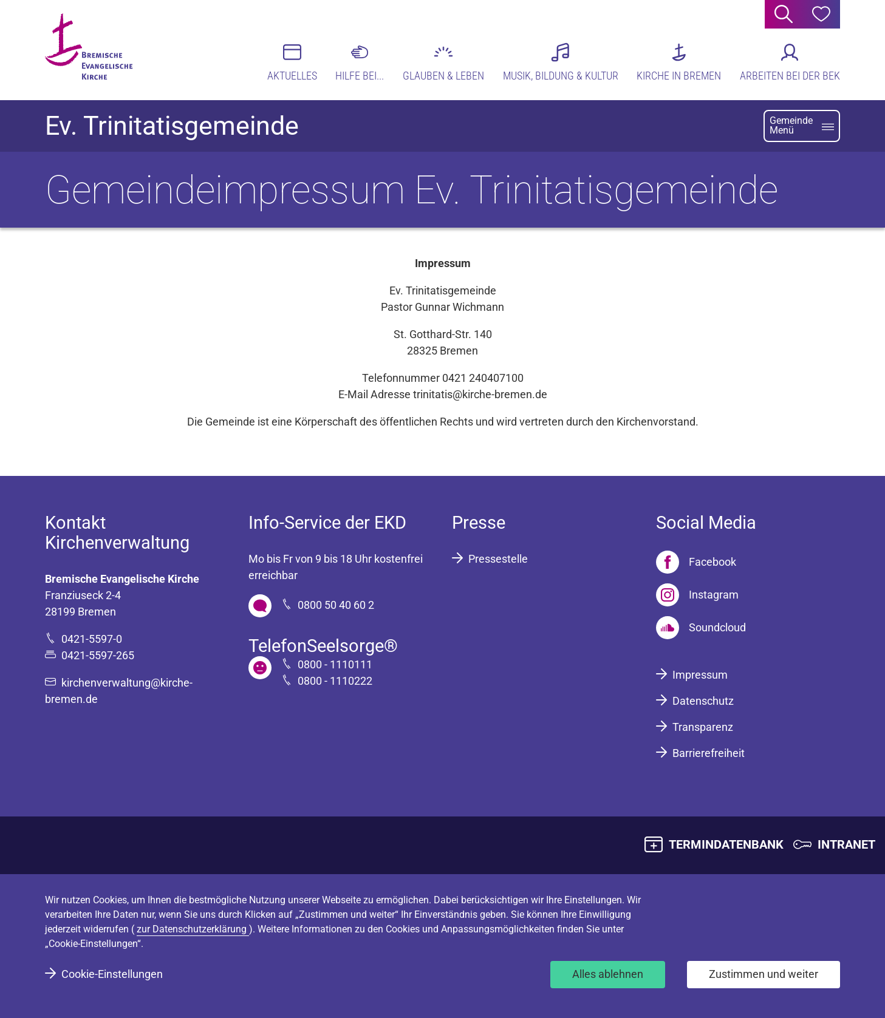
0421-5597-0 (91, 639)
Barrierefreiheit (708, 753)
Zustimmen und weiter (763, 974)
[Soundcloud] (701, 627)
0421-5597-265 (97, 655)
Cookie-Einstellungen (112, 974)
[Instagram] (697, 594)
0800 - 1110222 (335, 680)
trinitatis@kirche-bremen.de (480, 394)
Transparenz (702, 727)
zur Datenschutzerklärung (193, 929)
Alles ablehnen (607, 974)
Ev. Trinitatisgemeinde (172, 125)
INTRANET (846, 844)
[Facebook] (696, 562)
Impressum (700, 674)
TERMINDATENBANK (726, 844)
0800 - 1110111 (335, 664)
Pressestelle (498, 558)
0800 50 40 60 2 (336, 605)
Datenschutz (703, 700)
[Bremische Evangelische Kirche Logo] (92, 49)
